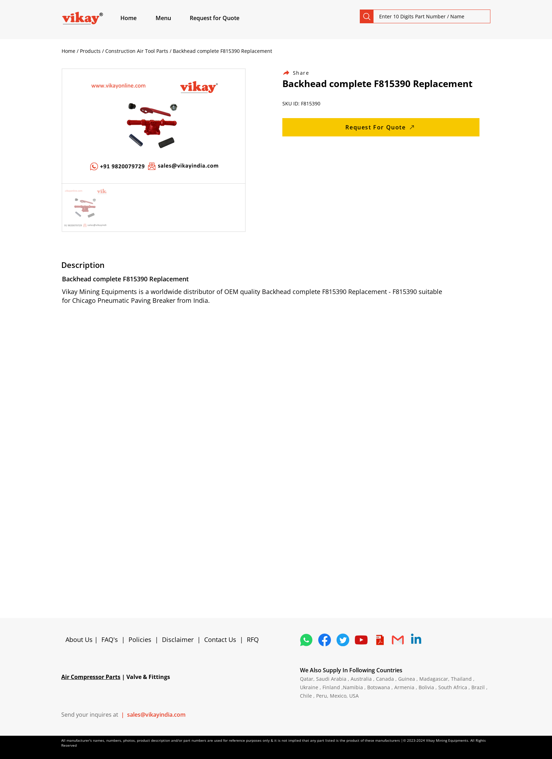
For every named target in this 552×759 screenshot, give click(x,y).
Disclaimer (179, 639)
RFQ (253, 639)
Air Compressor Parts (90, 677)
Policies (139, 639)
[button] (171, 18)
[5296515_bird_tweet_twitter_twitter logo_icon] (343, 639)
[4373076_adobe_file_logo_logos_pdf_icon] (379, 639)
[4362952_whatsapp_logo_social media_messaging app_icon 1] (306, 639)
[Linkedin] (416, 639)
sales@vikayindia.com (156, 714)
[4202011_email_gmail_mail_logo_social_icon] (397, 639)
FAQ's (109, 639)
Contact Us (220, 639)
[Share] (300, 72)
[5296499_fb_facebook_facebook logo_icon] (324, 639)
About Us (79, 639)
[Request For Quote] (380, 127)
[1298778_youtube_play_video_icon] (361, 639)
